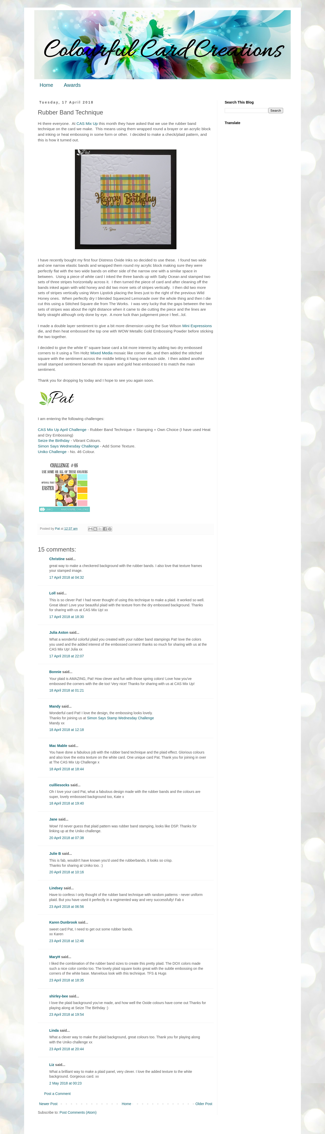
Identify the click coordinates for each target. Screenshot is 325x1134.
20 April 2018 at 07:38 (66, 838)
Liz (51, 1065)
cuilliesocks (59, 785)
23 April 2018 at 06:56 (66, 907)
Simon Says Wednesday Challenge (68, 446)
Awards (72, 85)
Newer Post (48, 1104)
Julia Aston (58, 632)
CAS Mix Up (87, 123)
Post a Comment (57, 1094)
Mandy (54, 706)
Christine (57, 559)
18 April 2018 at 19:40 (66, 803)
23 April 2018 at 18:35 (66, 980)
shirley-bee (58, 996)
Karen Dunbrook (63, 922)
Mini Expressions (197, 326)
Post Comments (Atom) (78, 1112)
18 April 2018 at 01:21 (66, 690)
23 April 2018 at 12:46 (66, 941)
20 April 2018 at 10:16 (66, 872)
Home (46, 85)
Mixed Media (101, 353)
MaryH (54, 957)
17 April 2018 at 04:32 (66, 577)
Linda (54, 1030)
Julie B (55, 854)
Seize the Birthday (54, 440)
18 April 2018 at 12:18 (66, 730)
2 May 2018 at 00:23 (65, 1083)
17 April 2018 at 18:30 (66, 617)
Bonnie (55, 672)
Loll (52, 593)
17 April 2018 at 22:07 (66, 656)
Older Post (204, 1104)
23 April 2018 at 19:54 (66, 1014)
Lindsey (56, 888)
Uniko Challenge (52, 451)
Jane (53, 819)
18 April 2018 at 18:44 (66, 769)
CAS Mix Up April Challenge (62, 429)
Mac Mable (58, 746)
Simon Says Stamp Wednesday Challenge (120, 718)
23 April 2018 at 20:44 (66, 1049)
